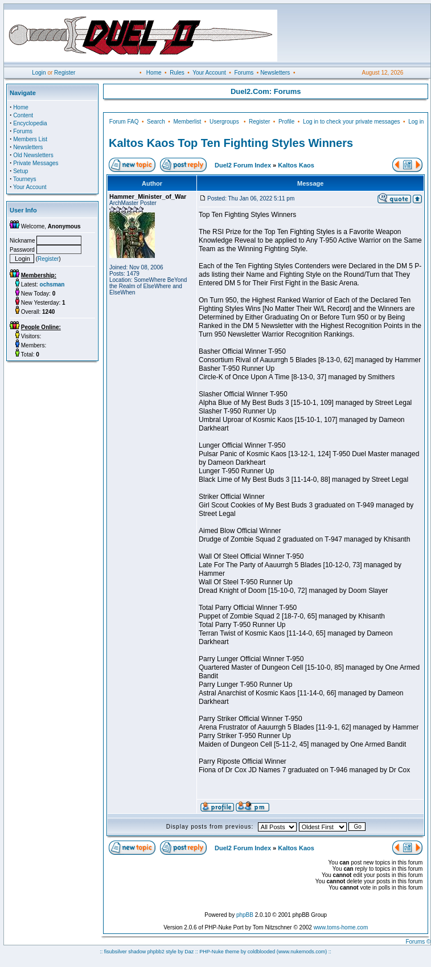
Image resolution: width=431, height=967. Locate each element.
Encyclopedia (30, 123)
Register (64, 72)
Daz (189, 951)
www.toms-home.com (341, 927)
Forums (243, 72)
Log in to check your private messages (351, 121)
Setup (20, 171)
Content (23, 115)
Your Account (209, 72)
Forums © (417, 942)
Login (39, 72)
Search (156, 121)
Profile (286, 121)
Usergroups (224, 121)
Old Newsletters (33, 155)
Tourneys (24, 179)
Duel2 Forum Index (243, 165)
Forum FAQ (124, 121)
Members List (30, 139)
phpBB (244, 915)
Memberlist (187, 121)
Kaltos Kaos (296, 165)
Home (154, 72)
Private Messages (35, 163)
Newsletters (275, 72)
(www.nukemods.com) (302, 951)
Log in (416, 121)
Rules (177, 72)
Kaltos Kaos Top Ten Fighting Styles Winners (231, 143)
